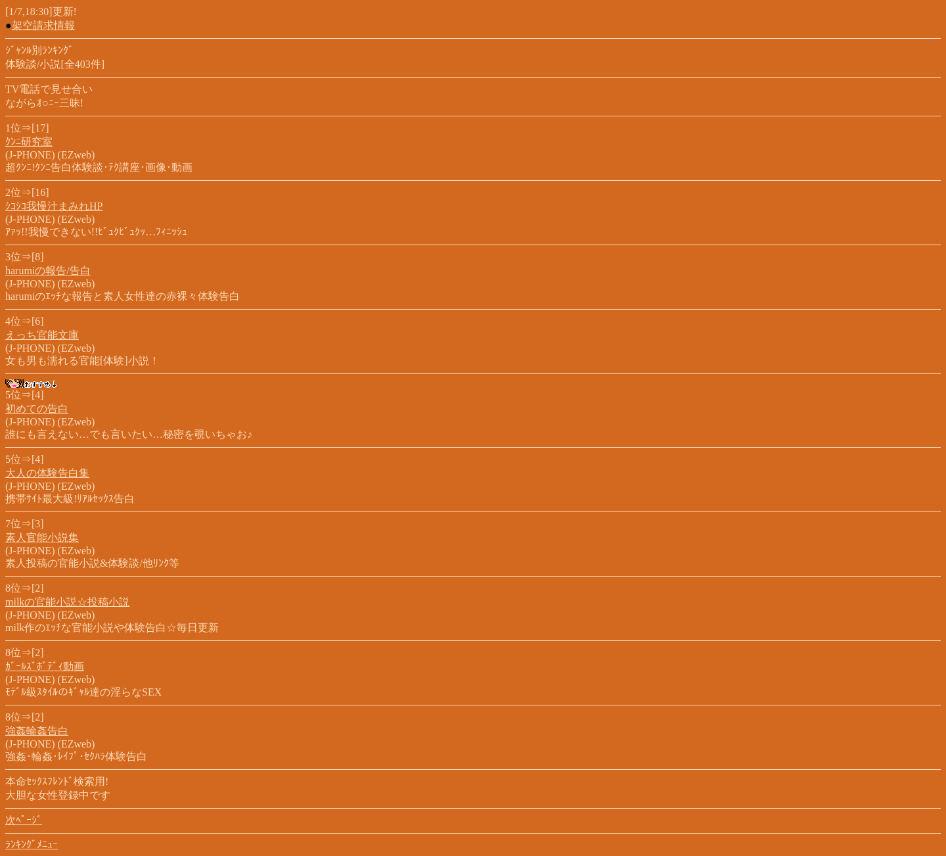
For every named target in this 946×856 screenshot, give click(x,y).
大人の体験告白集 (47, 473)
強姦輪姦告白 (36, 730)
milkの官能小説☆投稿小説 (67, 601)
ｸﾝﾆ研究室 (29, 141)
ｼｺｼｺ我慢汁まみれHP (53, 206)
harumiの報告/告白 (48, 270)
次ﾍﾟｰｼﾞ (23, 820)
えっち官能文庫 (42, 335)
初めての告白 (36, 408)
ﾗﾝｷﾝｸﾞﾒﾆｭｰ (31, 844)
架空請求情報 (43, 25)
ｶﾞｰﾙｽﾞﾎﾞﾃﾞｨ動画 (44, 666)
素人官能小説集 (42, 537)
